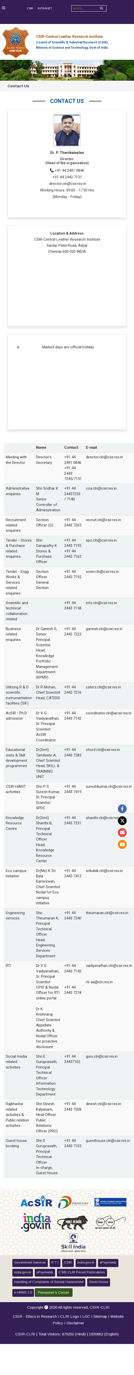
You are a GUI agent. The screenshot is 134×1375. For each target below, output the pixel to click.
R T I (54, 1262)
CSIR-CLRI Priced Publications (82, 1272)
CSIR (30, 8)
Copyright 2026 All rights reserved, (68, 1307)
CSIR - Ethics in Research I (36, 1316)
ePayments (108, 1262)
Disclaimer (75, 1323)
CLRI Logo (69, 1316)
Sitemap (100, 1316)
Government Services (30, 1262)
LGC (86, 1316)
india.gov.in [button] (85, 1262)
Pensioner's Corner (53, 1292)
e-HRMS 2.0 (23, 1292)
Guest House (98, 1282)
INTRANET (45, 8)
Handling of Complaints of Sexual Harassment (48, 1282)
